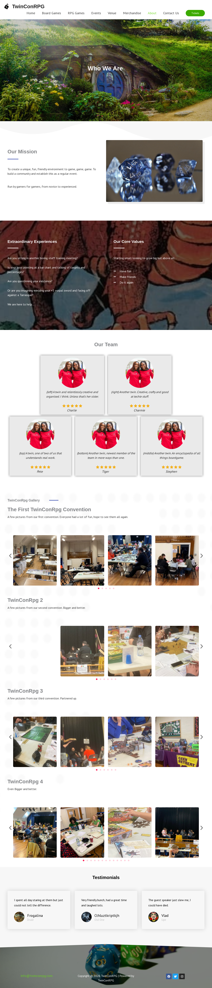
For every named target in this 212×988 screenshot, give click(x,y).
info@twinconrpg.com (37, 970)
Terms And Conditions (51, 958)
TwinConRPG (30, 6)
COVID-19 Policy (139, 958)
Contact (24, 958)
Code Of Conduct (84, 958)
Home (9, 958)
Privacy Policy (112, 958)
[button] (195, 13)
